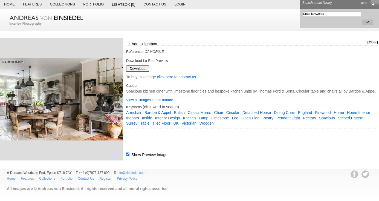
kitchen (189, 118)
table (144, 123)
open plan (250, 118)
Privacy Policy (127, 178)
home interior (358, 112)
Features (32, 4)
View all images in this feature (149, 100)
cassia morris (199, 112)
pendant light (288, 118)
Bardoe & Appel (157, 112)
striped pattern (350, 118)
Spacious (327, 118)
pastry (267, 118)
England (305, 112)
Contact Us (154, 4)
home (339, 112)
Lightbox (123, 4)
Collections (62, 4)
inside (147, 118)
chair (218, 112)
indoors (132, 118)
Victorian (189, 123)
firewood (323, 112)
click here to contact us (176, 77)
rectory (309, 118)
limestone (220, 118)
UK (176, 123)
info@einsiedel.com (131, 173)
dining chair (284, 112)
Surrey (131, 123)
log (235, 118)
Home (9, 4)
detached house (256, 112)
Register (105, 178)
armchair (133, 112)
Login (180, 4)
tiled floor (161, 123)
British (179, 112)
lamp (203, 118)
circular (232, 112)
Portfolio (93, 4)
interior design (167, 118)
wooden (206, 123)
